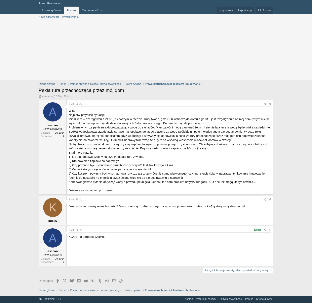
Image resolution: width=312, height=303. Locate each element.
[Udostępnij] (264, 104)
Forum (71, 10)
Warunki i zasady (206, 298)
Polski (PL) (53, 298)
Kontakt (189, 298)
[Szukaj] (264, 10)
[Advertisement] (156, 50)
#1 (270, 104)
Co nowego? (90, 10)
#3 (270, 230)
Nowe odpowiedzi (49, 16)
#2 (270, 199)
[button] (102, 10)
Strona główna (51, 10)
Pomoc (249, 298)
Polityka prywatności (230, 298)
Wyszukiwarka (70, 16)
